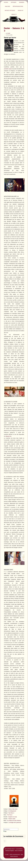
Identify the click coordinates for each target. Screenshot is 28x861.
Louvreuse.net (16, 854)
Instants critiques (10, 10)
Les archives (19, 848)
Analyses (7, 6)
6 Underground (12, 811)
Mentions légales (9, 850)
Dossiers (21, 2)
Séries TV (14, 14)
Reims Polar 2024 (12, 809)
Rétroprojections (18, 6)
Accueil (6, 2)
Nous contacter (19, 850)
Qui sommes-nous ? (10, 848)
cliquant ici (8, 436)
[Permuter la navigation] (5, 841)
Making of (20, 10)
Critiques (13, 2)
